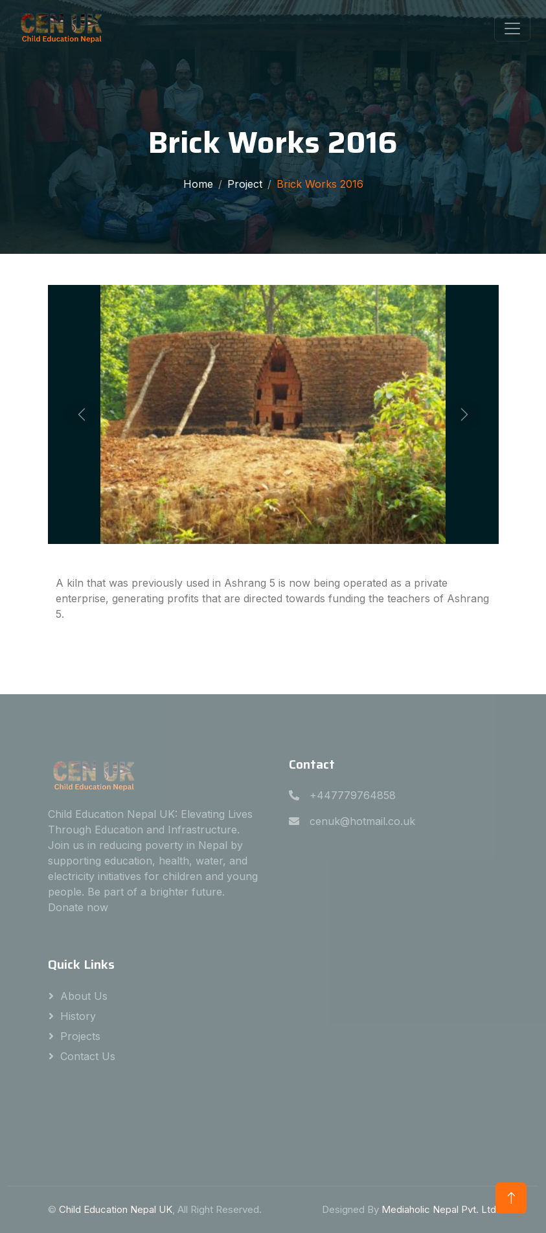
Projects (80, 1036)
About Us (84, 996)
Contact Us (87, 1056)
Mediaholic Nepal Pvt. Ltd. (440, 1209)
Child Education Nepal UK (115, 1209)
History (78, 1016)
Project (244, 183)
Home (198, 183)
